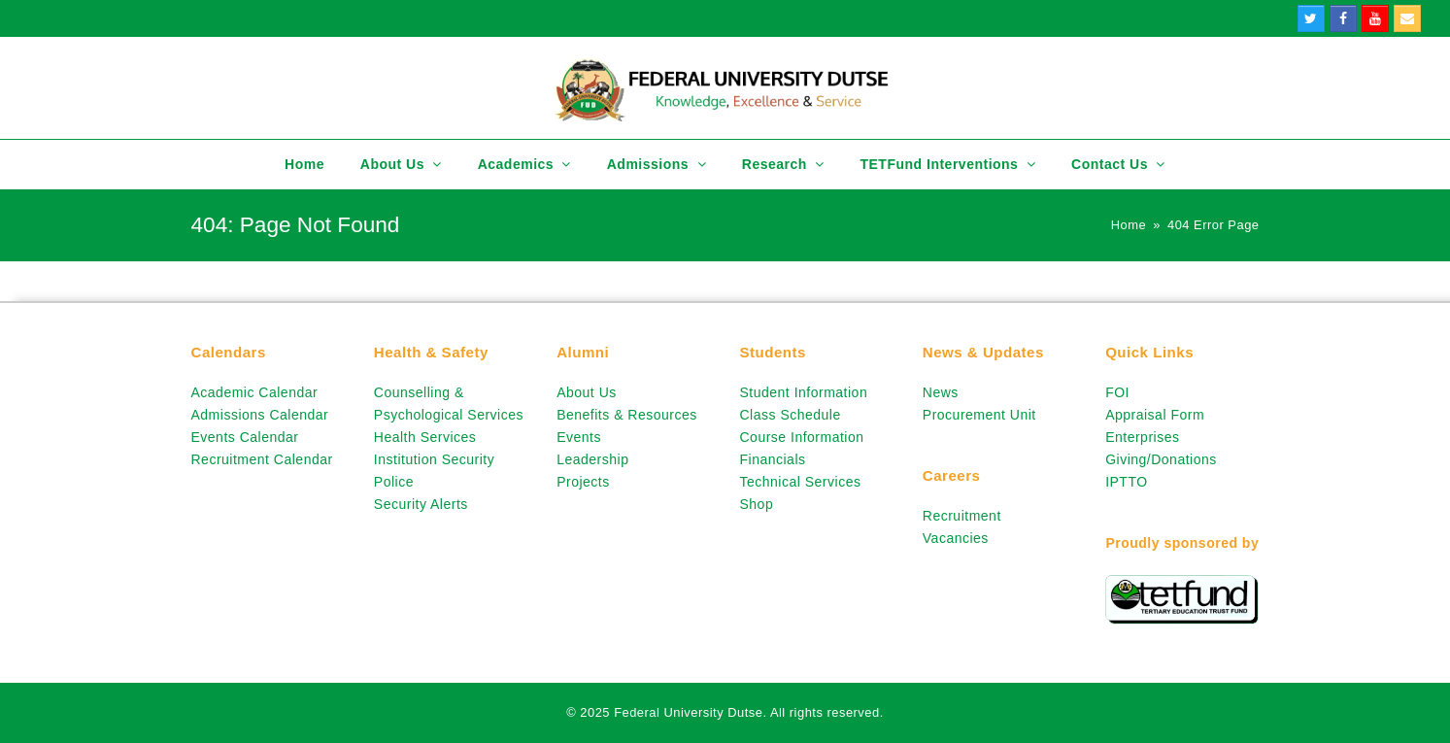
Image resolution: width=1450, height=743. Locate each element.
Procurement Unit (979, 414)
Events (578, 437)
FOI (1117, 392)
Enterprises (1142, 437)
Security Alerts (421, 504)
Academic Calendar (255, 392)
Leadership (592, 459)
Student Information (803, 392)
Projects (583, 482)
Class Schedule (789, 414)
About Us (586, 392)
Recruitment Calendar (262, 459)
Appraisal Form (1154, 414)
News (941, 392)
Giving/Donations (1161, 459)
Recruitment (962, 515)
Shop (756, 504)
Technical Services (799, 482)
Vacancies (956, 538)
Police (394, 482)
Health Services (425, 437)
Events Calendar (245, 437)
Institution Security (434, 459)
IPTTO (1126, 482)
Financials (772, 459)
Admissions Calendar (260, 414)
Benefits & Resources (626, 414)
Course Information (801, 437)
